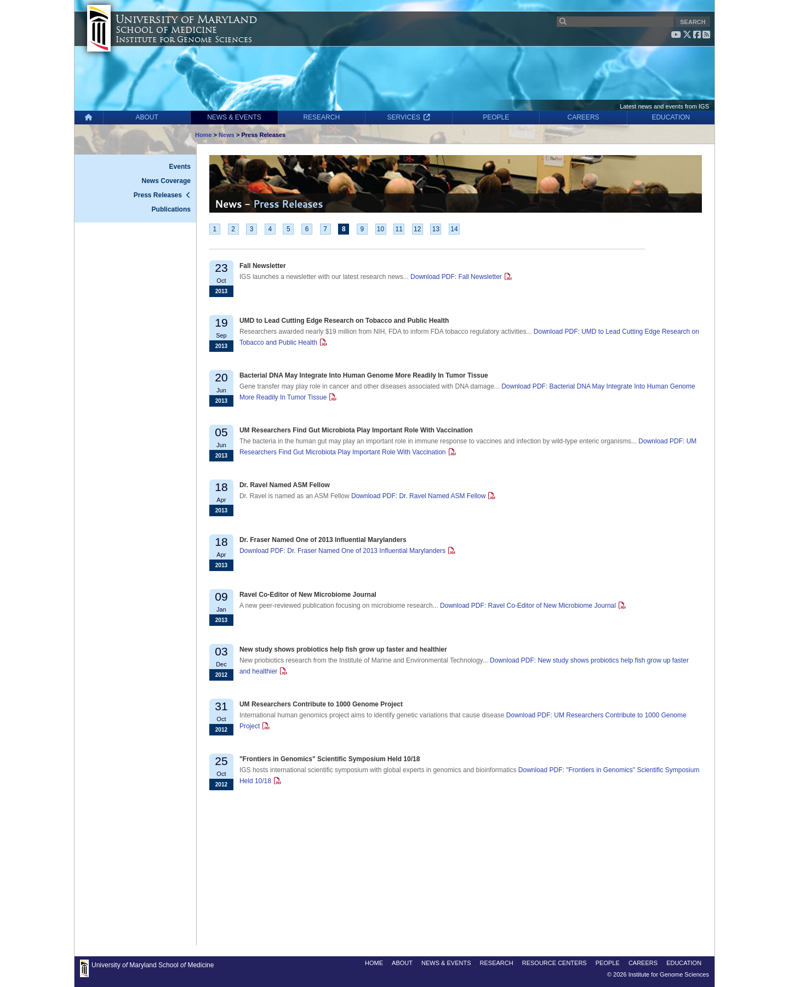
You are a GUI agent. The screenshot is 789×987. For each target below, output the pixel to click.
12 (417, 229)
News (227, 135)
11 (398, 229)
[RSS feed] (706, 34)
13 (435, 229)
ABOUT (147, 117)
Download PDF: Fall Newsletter (456, 277)
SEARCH (692, 22)
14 (454, 229)
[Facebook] (697, 34)
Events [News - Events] (180, 166)
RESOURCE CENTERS (554, 963)
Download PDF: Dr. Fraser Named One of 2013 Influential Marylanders (342, 551)
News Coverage (166, 181)
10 (380, 229)
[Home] (89, 117)
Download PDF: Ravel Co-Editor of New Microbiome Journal (528, 605)
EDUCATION (670, 117)
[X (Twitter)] (687, 34)
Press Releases (158, 195)
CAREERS (583, 117)
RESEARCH (321, 117)
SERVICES (409, 117)
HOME (374, 963)
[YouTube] (676, 34)
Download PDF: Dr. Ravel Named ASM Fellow (418, 496)
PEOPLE (496, 117)
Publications (171, 209)
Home (203, 135)
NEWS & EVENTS (234, 117)
